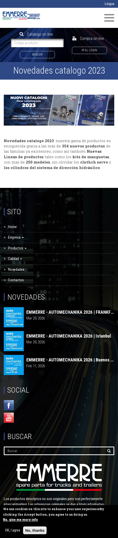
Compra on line (88, 38)
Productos (17, 248)
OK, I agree (12, 531)
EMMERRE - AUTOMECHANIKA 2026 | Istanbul (68, 336)
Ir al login (89, 50)
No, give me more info (20, 520)
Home (12, 227)
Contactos (16, 280)
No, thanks (35, 531)
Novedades (16, 269)
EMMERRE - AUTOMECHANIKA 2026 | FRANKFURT (70, 312)
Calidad (15, 258)
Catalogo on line (36, 34)
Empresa (16, 237)
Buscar (37, 54)
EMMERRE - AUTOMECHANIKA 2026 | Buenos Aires (70, 359)
